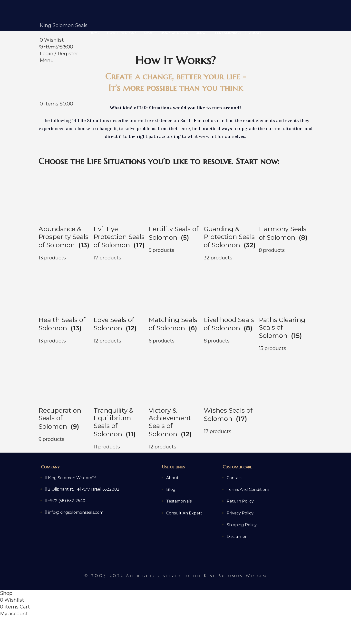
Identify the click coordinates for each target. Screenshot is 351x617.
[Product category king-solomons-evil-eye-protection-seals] (120, 216)
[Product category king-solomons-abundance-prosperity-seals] (65, 216)
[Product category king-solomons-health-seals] (65, 307)
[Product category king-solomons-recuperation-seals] (65, 401)
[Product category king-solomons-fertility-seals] (175, 216)
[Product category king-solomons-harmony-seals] (285, 216)
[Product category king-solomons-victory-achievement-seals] (175, 401)
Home (43, 46)
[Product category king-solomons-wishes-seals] (230, 401)
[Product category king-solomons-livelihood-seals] (230, 307)
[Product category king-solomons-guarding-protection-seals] (230, 216)
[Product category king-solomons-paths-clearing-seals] (285, 307)
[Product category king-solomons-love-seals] (120, 307)
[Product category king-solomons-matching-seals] (175, 307)
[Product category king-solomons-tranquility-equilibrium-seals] (120, 401)
